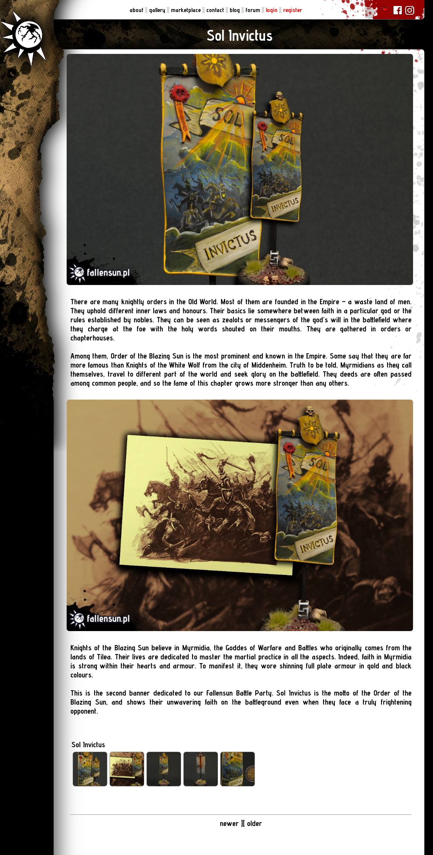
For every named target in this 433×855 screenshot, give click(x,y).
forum (253, 10)
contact (216, 10)
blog (235, 10)
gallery (158, 10)
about (137, 10)
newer (229, 823)
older (254, 823)
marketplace (186, 10)
